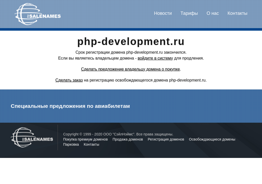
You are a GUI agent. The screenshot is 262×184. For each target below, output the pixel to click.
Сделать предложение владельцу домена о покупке (130, 69)
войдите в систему (155, 58)
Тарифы (189, 13)
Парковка (71, 144)
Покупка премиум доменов (86, 139)
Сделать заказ (69, 80)
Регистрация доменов (166, 139)
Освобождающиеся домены (212, 139)
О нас (212, 13)
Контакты (237, 13)
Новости (163, 13)
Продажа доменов (128, 139)
